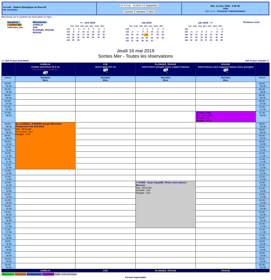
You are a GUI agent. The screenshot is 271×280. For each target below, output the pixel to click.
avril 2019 (90, 22)
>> (211, 22)
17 (83, 34)
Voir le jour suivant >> (257, 60)
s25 (186, 37)
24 (83, 37)
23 (78, 37)
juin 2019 (203, 22)
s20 (127, 34)
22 (73, 37)
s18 (68, 40)
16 (78, 34)
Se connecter (10, 9)
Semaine (45, 77)
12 (93, 32)
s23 (186, 32)
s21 (127, 38)
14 (104, 32)
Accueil (7, 7)
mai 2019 (146, 22)
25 (88, 37)
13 (99, 32)
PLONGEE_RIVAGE (43, 30)
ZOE (35, 27)
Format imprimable (135, 277)
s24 (186, 34)
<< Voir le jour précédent (15, 60)
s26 (186, 40)
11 (88, 32)
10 (83, 32)
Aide (225, 8)
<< (81, 22)
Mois (45, 80)
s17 (68, 37)
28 (104, 37)
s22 (127, 41)
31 (152, 41)
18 (88, 34)
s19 (127, 32)
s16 (68, 34)
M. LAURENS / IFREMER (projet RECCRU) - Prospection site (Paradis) (39, 125)
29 (73, 40)
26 (93, 37)
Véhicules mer (15, 27)
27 (99, 37)
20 (99, 34)
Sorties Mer (15, 24)
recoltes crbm (203, 113)
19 (93, 34)
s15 (68, 32)
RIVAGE (37, 32)
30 (78, 40)
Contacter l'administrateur (231, 11)
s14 (68, 29)
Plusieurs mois (251, 22)
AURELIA (38, 24)
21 (104, 34)
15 (73, 34)
